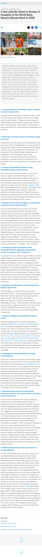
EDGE (27, 486)
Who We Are (4, 3)
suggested (32, 185)
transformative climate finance (28, 338)
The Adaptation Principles (9, 256)
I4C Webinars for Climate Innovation (19, 324)
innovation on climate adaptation (15, 340)
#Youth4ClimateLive (31, 364)
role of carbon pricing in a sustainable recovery (19, 336)
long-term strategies (8, 338)
